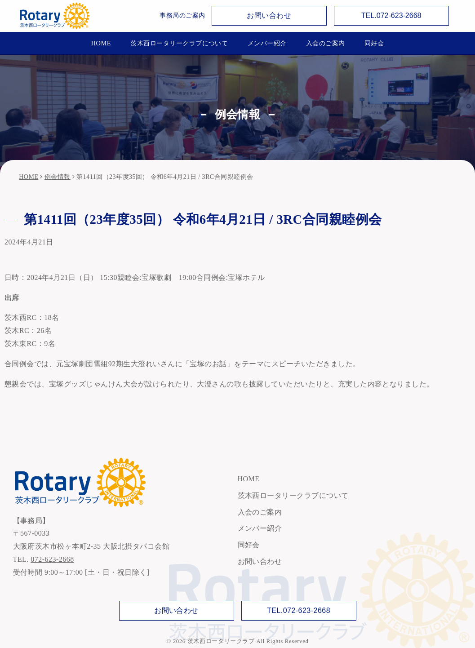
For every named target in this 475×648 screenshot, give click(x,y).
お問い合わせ (269, 15)
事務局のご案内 (182, 15)
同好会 (374, 43)
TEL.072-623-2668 (391, 15)
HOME (101, 43)
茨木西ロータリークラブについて (179, 43)
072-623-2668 (52, 559)
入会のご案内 (325, 43)
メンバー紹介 (267, 43)
